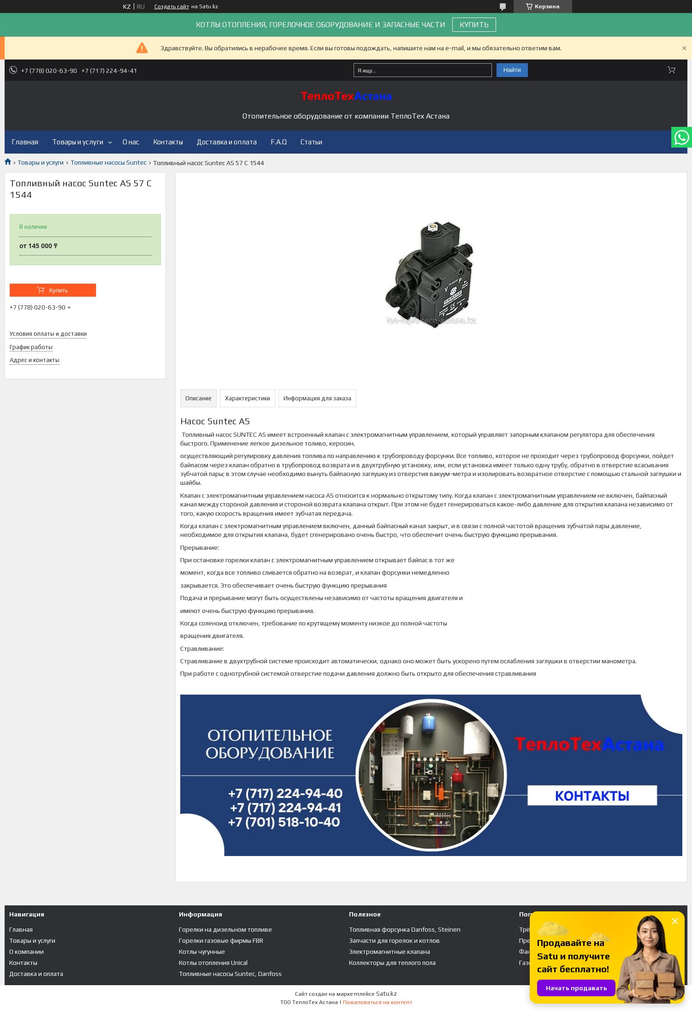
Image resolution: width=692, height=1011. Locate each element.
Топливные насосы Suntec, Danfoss (230, 973)
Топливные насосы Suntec (109, 162)
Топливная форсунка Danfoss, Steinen (405, 929)
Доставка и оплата (227, 142)
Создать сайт (171, 6)
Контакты (168, 142)
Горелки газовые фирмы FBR (221, 940)
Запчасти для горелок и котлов (394, 940)
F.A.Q (279, 142)
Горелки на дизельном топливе (225, 929)
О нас (131, 142)
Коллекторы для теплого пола (392, 962)
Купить (58, 290)
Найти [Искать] (512, 69)
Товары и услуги (77, 142)
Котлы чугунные (202, 951)
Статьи (311, 142)
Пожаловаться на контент (377, 1002)
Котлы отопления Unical (213, 962)
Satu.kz (386, 993)
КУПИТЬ (474, 24)
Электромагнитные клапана (389, 951)
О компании (26, 951)
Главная (25, 142)
